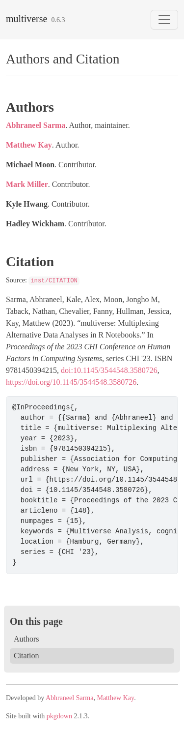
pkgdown (59, 716)
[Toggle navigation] (164, 20)
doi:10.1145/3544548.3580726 (109, 370)
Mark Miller (27, 184)
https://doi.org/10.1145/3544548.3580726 (71, 382)
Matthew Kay (29, 145)
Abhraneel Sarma (35, 125)
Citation (26, 655)
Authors (26, 639)
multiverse (26, 18)
